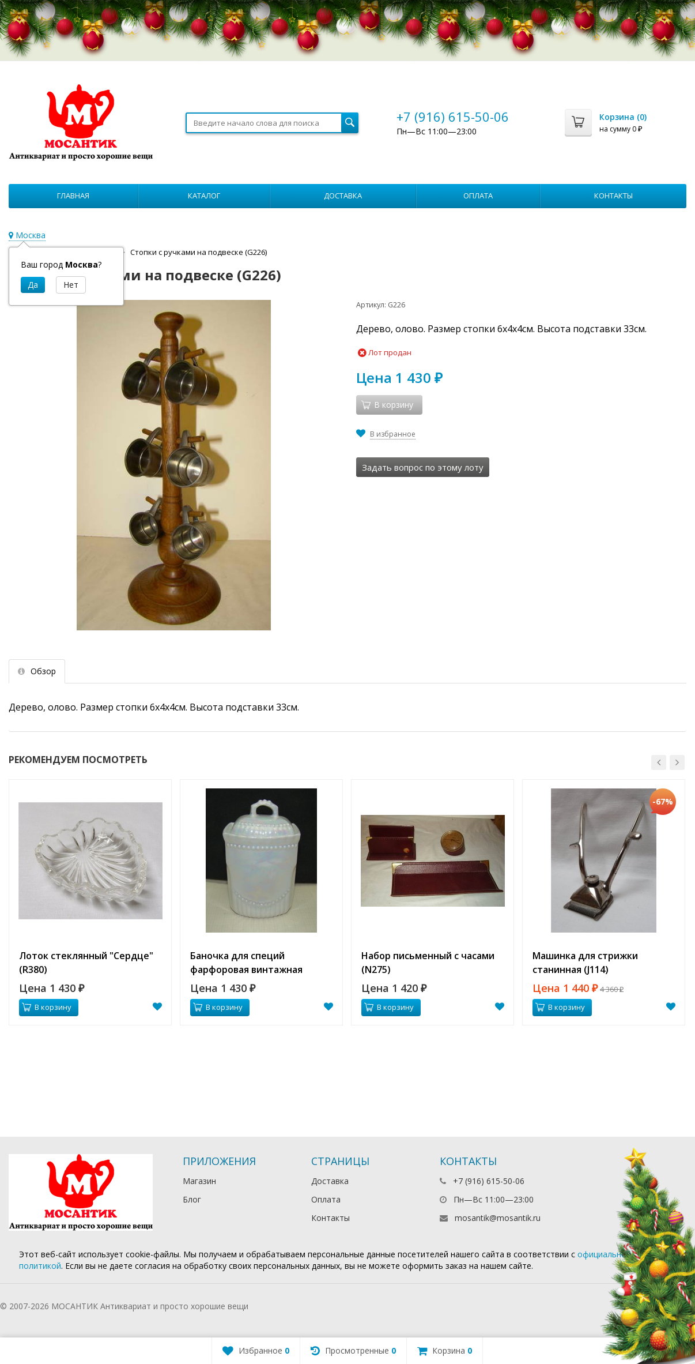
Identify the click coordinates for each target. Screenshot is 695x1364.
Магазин (199, 1180)
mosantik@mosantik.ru (498, 1217)
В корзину (46, 1007)
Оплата (478, 195)
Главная (73, 195)
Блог (192, 1199)
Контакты (613, 195)
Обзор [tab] (37, 671)
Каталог (204, 195)
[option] (90, 902)
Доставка (343, 195)
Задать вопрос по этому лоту (423, 467)
